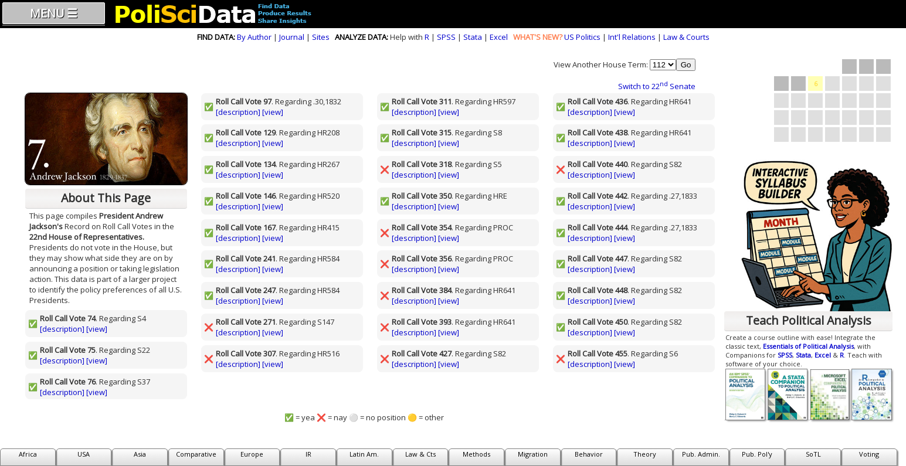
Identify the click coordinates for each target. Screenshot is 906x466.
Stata (472, 37)
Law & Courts (686, 37)
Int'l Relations (632, 37)
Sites (321, 37)
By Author (254, 37)
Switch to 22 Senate (656, 86)
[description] (62, 329)
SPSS (446, 37)
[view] (96, 329)
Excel (499, 37)
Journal (291, 37)
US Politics (582, 37)
